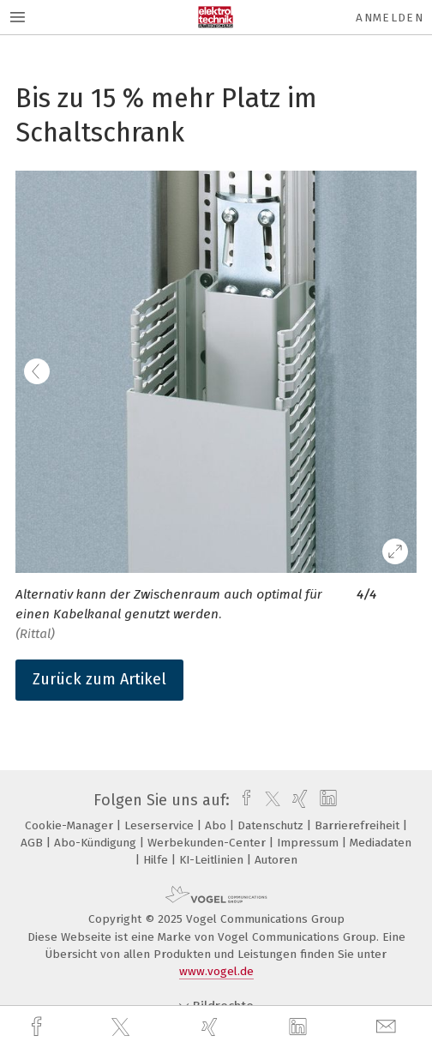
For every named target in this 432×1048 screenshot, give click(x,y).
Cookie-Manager (71, 825)
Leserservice (160, 825)
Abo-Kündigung (97, 842)
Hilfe (157, 859)
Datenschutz (272, 825)
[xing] (212, 1027)
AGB (33, 842)
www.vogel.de (216, 971)
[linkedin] (300, 1027)
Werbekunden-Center (208, 842)
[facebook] (38, 1027)
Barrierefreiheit (359, 825)
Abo (217, 825)
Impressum (309, 842)
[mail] (388, 1027)
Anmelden (389, 17)
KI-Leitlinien (213, 859)
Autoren (276, 859)
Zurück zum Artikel (99, 679)
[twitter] (122, 1027)
